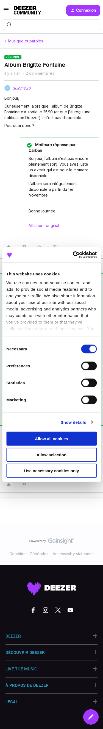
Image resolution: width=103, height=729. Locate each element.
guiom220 (21, 88)
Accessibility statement (73, 553)
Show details (73, 422)
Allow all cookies (51, 438)
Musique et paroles (25, 41)
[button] (6, 11)
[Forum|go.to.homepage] (27, 10)
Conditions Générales (28, 553)
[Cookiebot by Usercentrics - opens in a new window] (73, 254)
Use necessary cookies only (51, 470)
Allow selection (51, 454)
